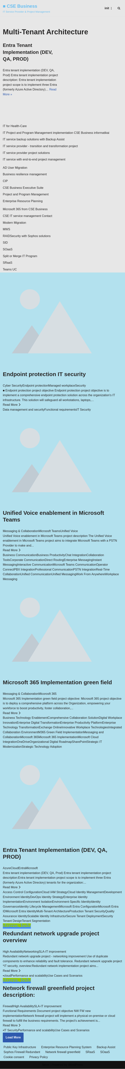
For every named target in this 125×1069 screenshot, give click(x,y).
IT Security (84, 409)
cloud (7, 975)
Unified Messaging (63, 574)
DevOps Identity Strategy (46, 897)
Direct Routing (54, 560)
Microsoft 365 (29, 737)
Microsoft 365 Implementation (58, 737)
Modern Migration (14, 222)
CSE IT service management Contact (27, 216)
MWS (6, 229)
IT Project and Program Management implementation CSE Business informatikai (56, 133)
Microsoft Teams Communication (74, 564)
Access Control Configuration (22, 892)
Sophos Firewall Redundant (22, 1052)
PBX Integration (24, 569)
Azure (7, 868)
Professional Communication (54, 569)
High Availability (13, 951)
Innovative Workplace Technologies (85, 727)
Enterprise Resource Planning (23, 201)
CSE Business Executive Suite (23, 187)
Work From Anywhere (90, 574)
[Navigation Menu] (109, 8)
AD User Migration (15, 167)
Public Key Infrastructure (20, 1047)
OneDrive (23, 742)
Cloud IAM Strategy (55, 892)
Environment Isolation (37, 901)
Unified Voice (69, 531)
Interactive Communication (35, 564)
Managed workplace (61, 385)
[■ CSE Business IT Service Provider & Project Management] (26, 8)
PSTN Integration (84, 569)
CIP (5, 181)
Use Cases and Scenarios (65, 975)
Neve (45, 1065)
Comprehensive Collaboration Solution (73, 718)
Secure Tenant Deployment (84, 916)
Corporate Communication (27, 560)
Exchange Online (50, 727)
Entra (22, 868)
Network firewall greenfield (63, 1052)
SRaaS (7, 262)
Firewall (8, 1006)
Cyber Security (12, 385)
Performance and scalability (29, 975)
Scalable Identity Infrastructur (47, 916)
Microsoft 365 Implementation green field (57, 682)
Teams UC (10, 269)
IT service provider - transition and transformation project (40, 146)
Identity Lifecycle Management (39, 906)
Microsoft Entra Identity (21, 911)
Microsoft (32, 868)
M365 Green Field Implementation (60, 732)
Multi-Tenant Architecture (52, 911)
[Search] (119, 8)
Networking (31, 951)
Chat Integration (75, 555)
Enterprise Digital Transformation (38, 722)
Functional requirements (60, 409)
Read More (11, 405)
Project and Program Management (26, 194)
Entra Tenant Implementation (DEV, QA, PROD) (28, 52)
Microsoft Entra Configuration (79, 906)
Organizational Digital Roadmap (51, 742)
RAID (6, 236)
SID (5, 242)
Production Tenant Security (87, 911)
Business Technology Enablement (25, 718)
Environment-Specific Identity (71, 901)
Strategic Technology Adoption (42, 746)
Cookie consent (14, 1057)
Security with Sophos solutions (30, 236)
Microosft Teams (49, 531)
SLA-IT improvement (52, 951)
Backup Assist (106, 1047)
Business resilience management (25, 174)
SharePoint (79, 742)
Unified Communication (35, 574)
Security (80, 385)
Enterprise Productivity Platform (81, 722)
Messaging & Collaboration (21, 531)
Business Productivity (51, 555)
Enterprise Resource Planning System (66, 1047)
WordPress (75, 1065)
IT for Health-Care (15, 126)
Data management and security (23, 409)
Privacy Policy (38, 1057)
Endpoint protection (35, 385)
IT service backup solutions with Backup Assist (34, 139)
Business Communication (20, 555)
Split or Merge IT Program (20, 256)
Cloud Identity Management (86, 892)
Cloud (15, 868)
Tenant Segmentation (36, 921)
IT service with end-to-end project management (34, 159)
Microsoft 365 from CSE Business (25, 209)
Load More (13, 1037)
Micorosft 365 (48, 694)
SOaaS (8, 249)
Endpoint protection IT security (44, 374)
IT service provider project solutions (26, 152)
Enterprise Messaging (78, 560)
